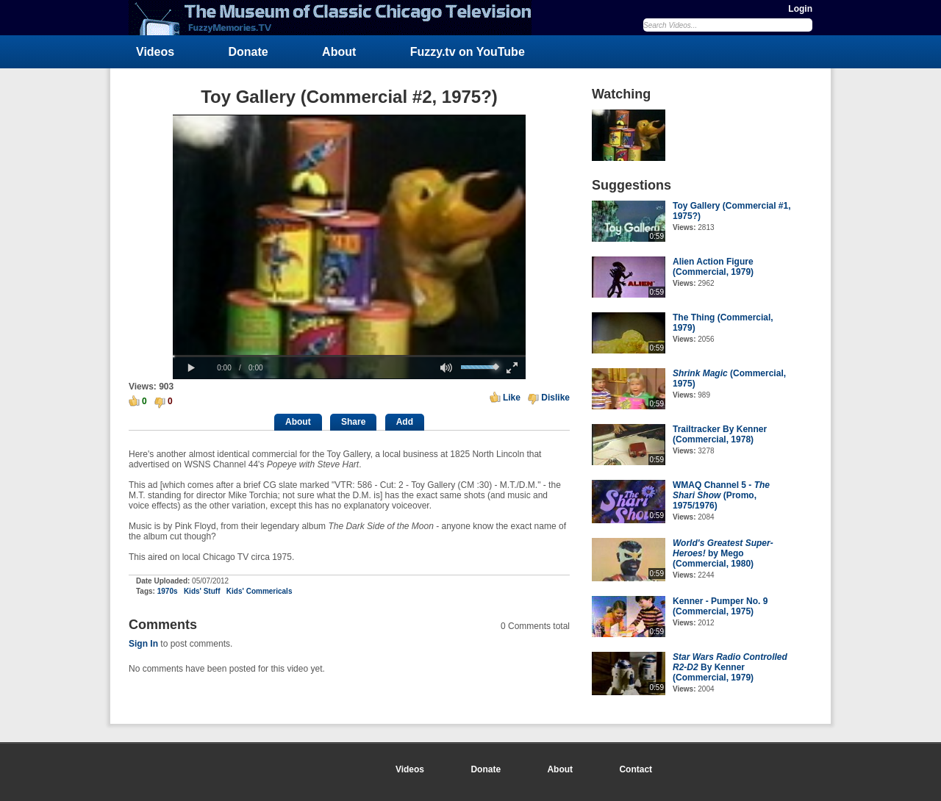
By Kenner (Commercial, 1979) (730, 667)
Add (404, 422)
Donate (248, 52)
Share (353, 422)
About (339, 52)
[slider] (349, 356)
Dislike (555, 397)
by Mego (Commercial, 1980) (723, 553)
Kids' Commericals (259, 591)
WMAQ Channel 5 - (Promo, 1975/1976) (721, 495)
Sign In (143, 644)
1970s (167, 591)
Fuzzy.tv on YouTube (467, 52)
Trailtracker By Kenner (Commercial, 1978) (720, 434)
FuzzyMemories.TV (336, 17)
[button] (191, 368)
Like (511, 397)
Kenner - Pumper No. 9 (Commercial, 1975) (720, 606)
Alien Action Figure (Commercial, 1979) (713, 266)
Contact (635, 769)
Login (800, 9)
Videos (155, 52)
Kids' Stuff (202, 591)
